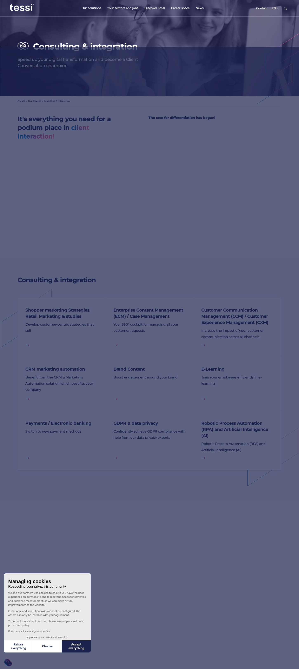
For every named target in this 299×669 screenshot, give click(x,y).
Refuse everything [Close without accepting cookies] (18, 646)
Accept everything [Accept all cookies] (76, 646)
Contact (262, 8)
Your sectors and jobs (122, 8)
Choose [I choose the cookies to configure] (47, 646)
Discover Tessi (154, 8)
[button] (8, 663)
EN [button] (274, 8)
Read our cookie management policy (29, 631)
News (200, 8)
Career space (180, 8)
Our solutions (91, 8)
